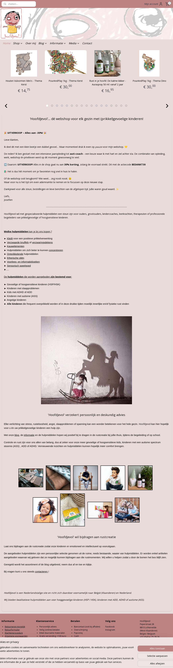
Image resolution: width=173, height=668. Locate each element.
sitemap (73, 662)
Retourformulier (12, 629)
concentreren (56, 250)
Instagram (110, 629)
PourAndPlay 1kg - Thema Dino (149, 80)
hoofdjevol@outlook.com (152, 640)
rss (80, 662)
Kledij (10, 238)
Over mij (30, 43)
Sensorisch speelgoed (19, 265)
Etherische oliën (15, 258)
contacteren (41, 571)
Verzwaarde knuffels (18, 242)
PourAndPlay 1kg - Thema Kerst (66, 80)
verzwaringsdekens (42, 242)
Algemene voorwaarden (16, 636)
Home (6, 43)
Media (74, 43)
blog (16, 435)
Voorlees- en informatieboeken (23, 262)
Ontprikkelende (15, 254)
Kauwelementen (15, 246)
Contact (87, 43)
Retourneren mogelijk (15, 626)
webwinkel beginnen (92, 662)
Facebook (110, 626)
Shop (18, 43)
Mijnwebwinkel (121, 662)
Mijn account (153, 4)
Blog (42, 43)
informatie (29, 435)
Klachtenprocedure (14, 633)
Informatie (58, 43)
